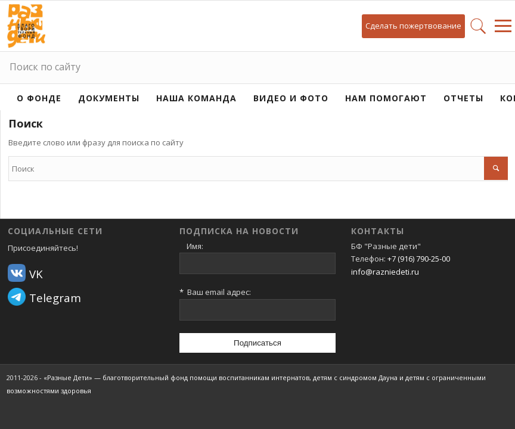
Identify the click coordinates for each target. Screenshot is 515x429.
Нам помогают (386, 98)
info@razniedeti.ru (385, 271)
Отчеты (463, 98)
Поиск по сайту (45, 66)
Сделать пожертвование (413, 25)
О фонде (39, 98)
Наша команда (196, 98)
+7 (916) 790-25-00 (418, 258)
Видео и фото (290, 98)
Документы (108, 98)
